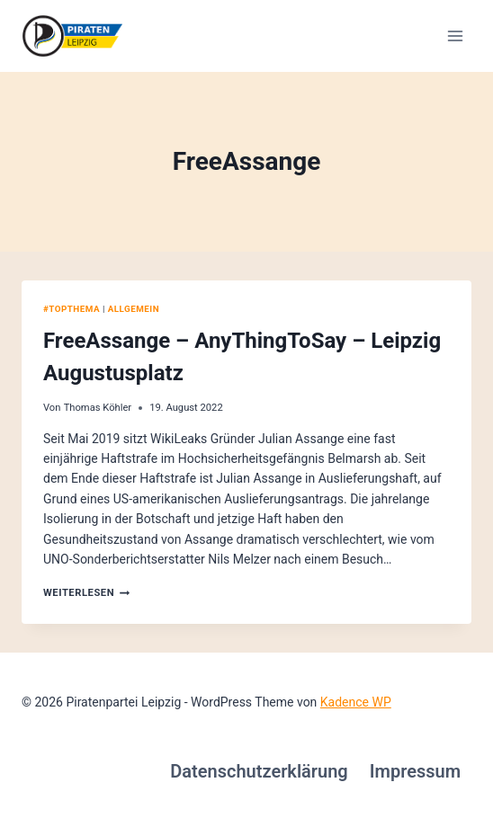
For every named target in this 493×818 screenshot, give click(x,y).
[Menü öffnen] (454, 35)
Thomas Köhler (98, 407)
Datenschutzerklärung (259, 771)
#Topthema (71, 309)
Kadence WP (355, 702)
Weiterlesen (86, 593)
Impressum (415, 771)
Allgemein (133, 309)
